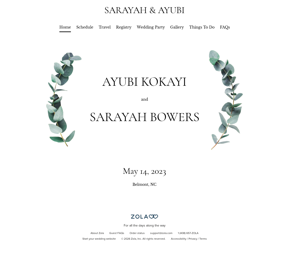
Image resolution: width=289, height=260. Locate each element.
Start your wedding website (99, 239)
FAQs (225, 27)
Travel (105, 27)
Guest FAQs (116, 233)
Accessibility (178, 239)
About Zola (97, 233)
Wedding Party (151, 27)
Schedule (84, 27)
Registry (123, 27)
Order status (137, 233)
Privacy (193, 239)
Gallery (177, 27)
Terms (203, 239)
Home (65, 27)
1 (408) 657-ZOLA (188, 233)
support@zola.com (161, 233)
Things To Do (201, 27)
